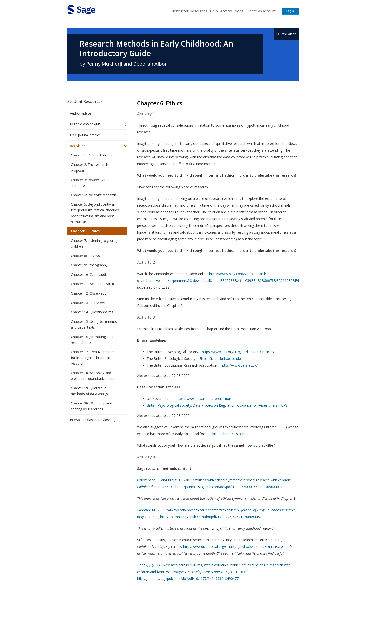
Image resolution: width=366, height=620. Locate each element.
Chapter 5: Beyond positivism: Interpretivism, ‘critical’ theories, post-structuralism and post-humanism (95, 213)
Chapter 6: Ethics (85, 231)
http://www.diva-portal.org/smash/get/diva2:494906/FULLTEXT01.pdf (237, 546)
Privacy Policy (267, 602)
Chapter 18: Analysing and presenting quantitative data (92, 376)
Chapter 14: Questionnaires (92, 312)
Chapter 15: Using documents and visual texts (94, 324)
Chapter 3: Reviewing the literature (90, 182)
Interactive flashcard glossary (92, 420)
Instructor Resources (189, 10)
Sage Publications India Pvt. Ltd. (137, 602)
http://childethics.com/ (229, 433)
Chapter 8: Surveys (85, 255)
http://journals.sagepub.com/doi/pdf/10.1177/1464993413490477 (188, 578)
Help (214, 10)
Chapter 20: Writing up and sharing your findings (91, 406)
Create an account (261, 10)
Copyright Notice (240, 602)
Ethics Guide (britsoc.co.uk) (220, 358)
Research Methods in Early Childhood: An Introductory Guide (156, 48)
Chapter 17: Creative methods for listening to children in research (94, 358)
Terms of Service (210, 602)
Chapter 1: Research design (92, 155)
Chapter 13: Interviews (88, 302)
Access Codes (231, 10)
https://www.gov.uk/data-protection (203, 398)
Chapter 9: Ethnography (89, 265)
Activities (77, 145)
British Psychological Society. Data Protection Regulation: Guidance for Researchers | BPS (217, 405)
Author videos (81, 113)
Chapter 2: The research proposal (89, 167)
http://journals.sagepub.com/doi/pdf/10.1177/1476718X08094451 (211, 516)
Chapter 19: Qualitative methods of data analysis (90, 391)
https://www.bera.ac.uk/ (239, 365)
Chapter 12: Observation (90, 293)
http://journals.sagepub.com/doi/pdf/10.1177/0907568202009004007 (229, 487)
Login (290, 11)
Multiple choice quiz (85, 124)
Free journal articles (85, 135)
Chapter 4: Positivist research (93, 195)
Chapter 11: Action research (92, 284)
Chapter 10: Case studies (90, 274)
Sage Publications (95, 602)
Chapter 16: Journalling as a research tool (92, 339)
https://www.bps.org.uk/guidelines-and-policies (238, 352)
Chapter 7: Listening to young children (94, 243)
